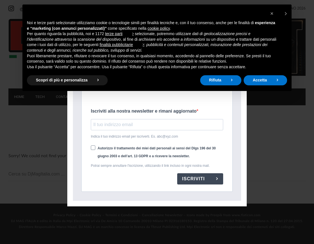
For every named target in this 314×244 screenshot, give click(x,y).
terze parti (114, 33)
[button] (278, 13)
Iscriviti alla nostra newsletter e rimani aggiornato (144, 111)
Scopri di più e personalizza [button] (61, 80)
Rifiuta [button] (215, 80)
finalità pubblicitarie (116, 44)
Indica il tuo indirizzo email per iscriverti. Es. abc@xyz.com (134, 136)
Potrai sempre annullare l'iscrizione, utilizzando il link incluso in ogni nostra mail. (150, 166)
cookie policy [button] (158, 28)
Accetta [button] (260, 80)
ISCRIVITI (194, 178)
